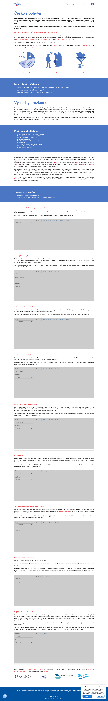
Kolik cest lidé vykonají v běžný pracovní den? (28, 137)
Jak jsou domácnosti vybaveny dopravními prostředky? (30, 134)
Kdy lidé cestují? (21, 142)
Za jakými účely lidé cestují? (24, 139)
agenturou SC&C (46, 39)
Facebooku (46, 671)
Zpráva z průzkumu (78, 4)
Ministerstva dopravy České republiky (65, 39)
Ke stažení (87, 4)
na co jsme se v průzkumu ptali (31, 195)
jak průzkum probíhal (31, 47)
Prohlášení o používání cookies (97, 693)
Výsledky (68, 4)
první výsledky (54, 45)
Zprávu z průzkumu (50, 197)
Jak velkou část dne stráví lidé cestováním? (28, 140)
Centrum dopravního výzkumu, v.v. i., (34, 669)
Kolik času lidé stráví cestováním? (25, 145)
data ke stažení (84, 45)
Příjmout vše (87, 696)
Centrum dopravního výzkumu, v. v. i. (25, 39)
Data (15, 178)
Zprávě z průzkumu (65, 511)
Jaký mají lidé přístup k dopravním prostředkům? (29, 135)
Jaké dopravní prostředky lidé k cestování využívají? (30, 144)
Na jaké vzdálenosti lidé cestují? (25, 147)
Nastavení (100, 696)
